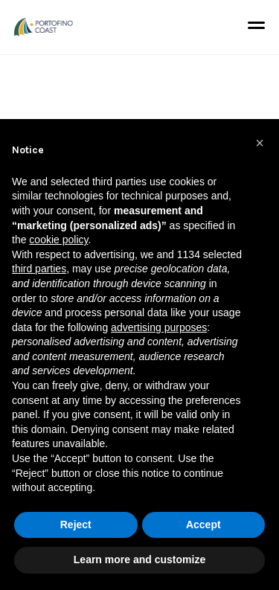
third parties (39, 269)
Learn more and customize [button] (139, 559)
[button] (260, 143)
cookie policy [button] (58, 240)
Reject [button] (76, 524)
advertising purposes (159, 327)
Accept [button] (203, 524)
